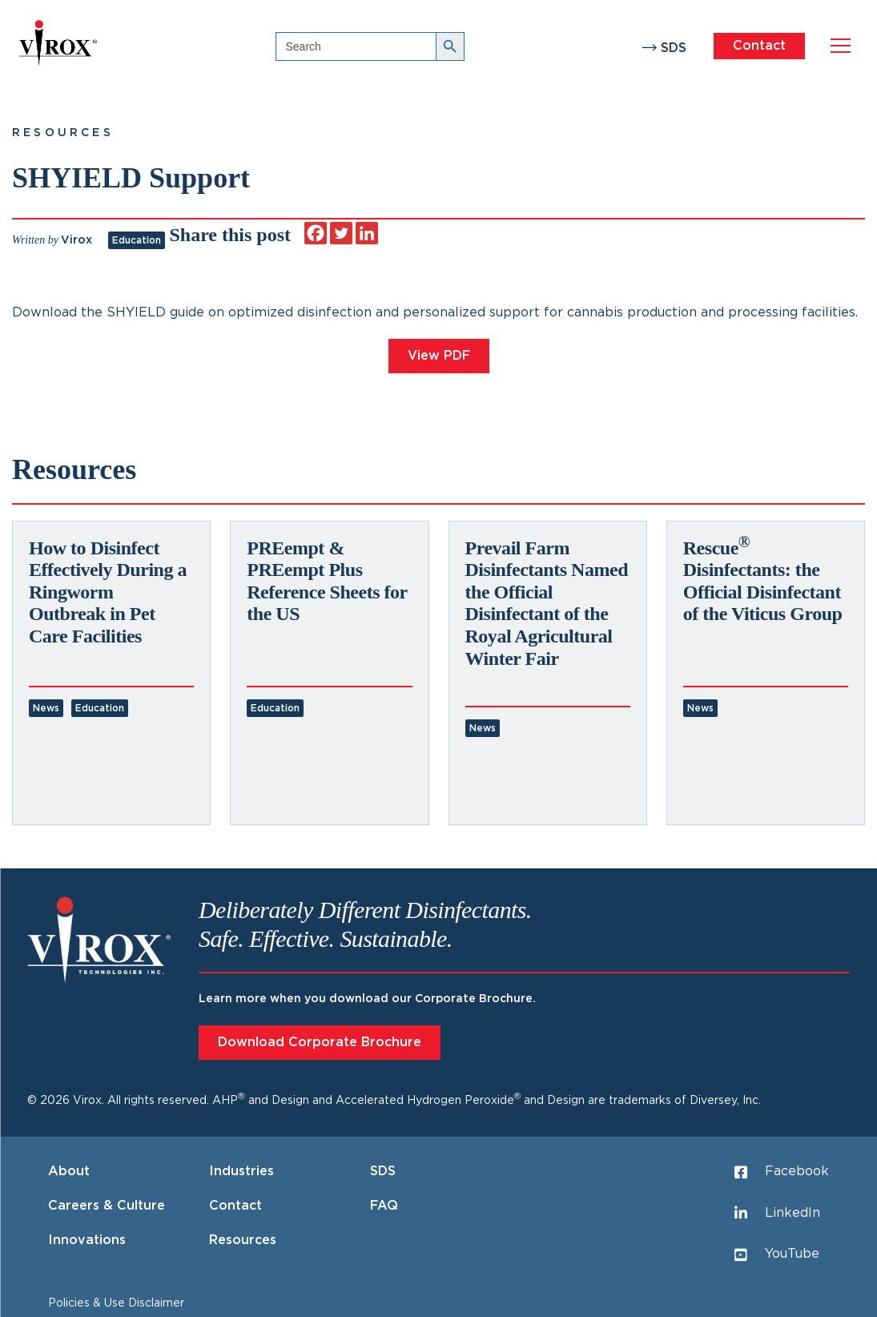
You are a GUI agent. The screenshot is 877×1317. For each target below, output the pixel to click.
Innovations (87, 1240)
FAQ (384, 1205)
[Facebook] (315, 233)
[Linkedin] (367, 233)
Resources (63, 133)
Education (136, 240)
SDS (673, 48)
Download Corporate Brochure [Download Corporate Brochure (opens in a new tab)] (319, 1042)
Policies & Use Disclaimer (116, 1303)
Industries (241, 1171)
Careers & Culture (106, 1205)
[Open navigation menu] (840, 46)
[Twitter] (341, 233)
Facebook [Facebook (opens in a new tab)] (781, 1172)
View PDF (439, 355)
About (69, 1171)
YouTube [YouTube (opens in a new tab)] (776, 1254)
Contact (759, 45)
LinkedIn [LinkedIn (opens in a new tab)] (777, 1213)
